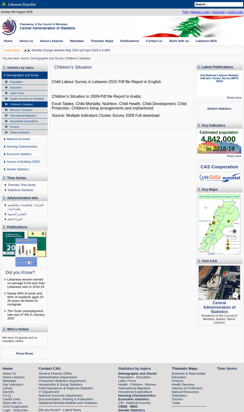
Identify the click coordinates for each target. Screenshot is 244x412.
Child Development (158, 104)
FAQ (185, 12)
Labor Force (17, 93)
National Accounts (18, 139)
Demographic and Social (47, 58)
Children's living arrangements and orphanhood (112, 108)
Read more (234, 97)
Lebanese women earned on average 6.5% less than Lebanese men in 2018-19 (26, 283)
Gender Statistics (18, 169)
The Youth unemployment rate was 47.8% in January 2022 (26, 314)
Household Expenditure (24, 121)
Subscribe (218, 12)
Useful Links (235, 12)
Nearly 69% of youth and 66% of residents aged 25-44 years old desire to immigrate (25, 299)
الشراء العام (15, 219)
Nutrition (109, 104)
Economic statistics (19, 154)
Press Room (24, 353)
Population (16, 81)
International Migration (23, 115)
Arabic (135, 96)
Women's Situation (21, 109)
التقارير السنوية (17, 214)
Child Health (129, 104)
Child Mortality (88, 104)
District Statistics (20, 132)
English (154, 82)
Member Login (200, 12)
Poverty (14, 126)
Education (16, 87)
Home (25, 58)
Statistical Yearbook (20, 190)
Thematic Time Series (22, 185)
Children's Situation (21, 104)
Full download (147, 115)
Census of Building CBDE (23, 161)
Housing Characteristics (22, 146)
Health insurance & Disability (27, 98)
